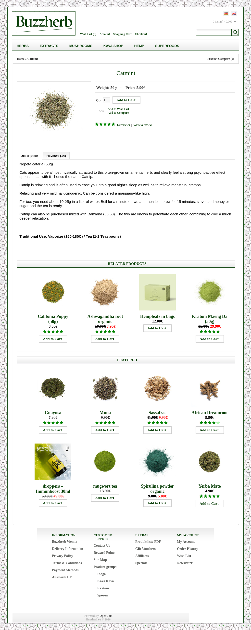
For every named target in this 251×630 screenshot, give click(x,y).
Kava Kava (105, 580)
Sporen (102, 595)
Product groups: (105, 566)
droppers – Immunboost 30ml (53, 488)
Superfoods (167, 46)
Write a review (142, 124)
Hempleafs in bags (157, 315)
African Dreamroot (209, 412)
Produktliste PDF (148, 541)
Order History (187, 548)
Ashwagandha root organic (105, 318)
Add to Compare (117, 112)
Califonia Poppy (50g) (53, 318)
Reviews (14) (56, 155)
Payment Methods (65, 569)
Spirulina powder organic (157, 488)
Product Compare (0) (220, 59)
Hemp (139, 46)
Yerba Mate (210, 485)
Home (21, 59)
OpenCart (106, 615)
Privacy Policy (62, 555)
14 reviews (122, 124)
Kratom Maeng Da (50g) (209, 318)
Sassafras (157, 412)
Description (29, 155)
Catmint (32, 59)
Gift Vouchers (145, 548)
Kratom (103, 588)
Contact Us (102, 545)
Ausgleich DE (62, 577)
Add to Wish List (117, 109)
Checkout (141, 34)
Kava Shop (113, 46)
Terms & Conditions (67, 562)
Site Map (100, 559)
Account (105, 34)
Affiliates (142, 555)
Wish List (184, 555)
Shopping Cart (122, 34)
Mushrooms (80, 46)
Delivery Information (67, 548)
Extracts (49, 46)
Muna (105, 412)
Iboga (101, 573)
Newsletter (185, 562)
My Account (186, 541)
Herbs (23, 46)
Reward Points (104, 552)
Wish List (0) (88, 34)
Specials (141, 562)
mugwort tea (105, 485)
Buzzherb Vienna (64, 541)
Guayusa (53, 412)
